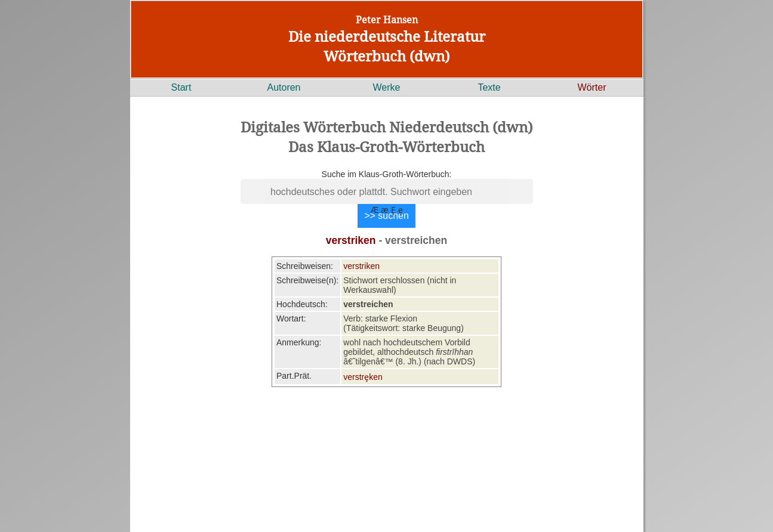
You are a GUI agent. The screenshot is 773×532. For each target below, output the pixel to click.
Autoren (283, 87)
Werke (387, 87)
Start (181, 87)
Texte (489, 87)
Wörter (592, 87)
